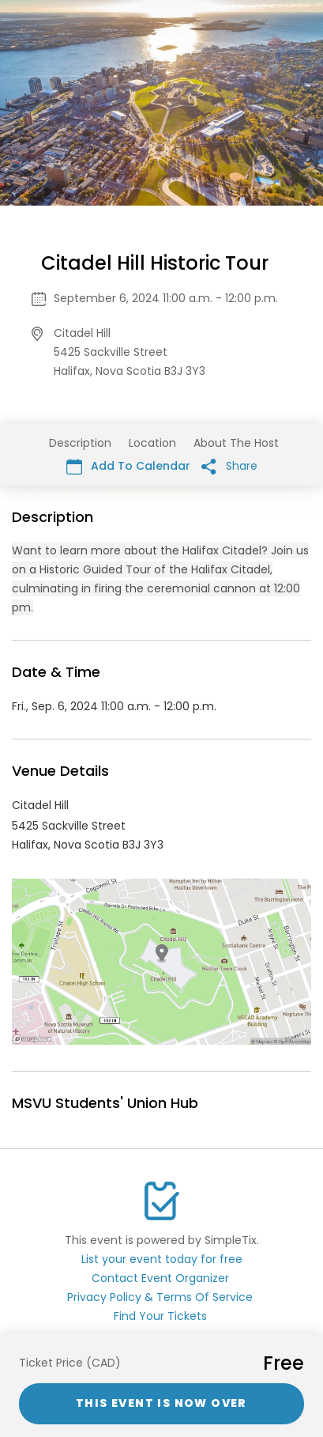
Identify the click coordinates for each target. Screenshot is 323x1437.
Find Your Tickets (160, 1316)
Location (152, 443)
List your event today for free (161, 1259)
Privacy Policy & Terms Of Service (160, 1297)
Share (229, 466)
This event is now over (161, 1403)
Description (80, 443)
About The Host (236, 443)
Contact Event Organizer (160, 1278)
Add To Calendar (128, 466)
